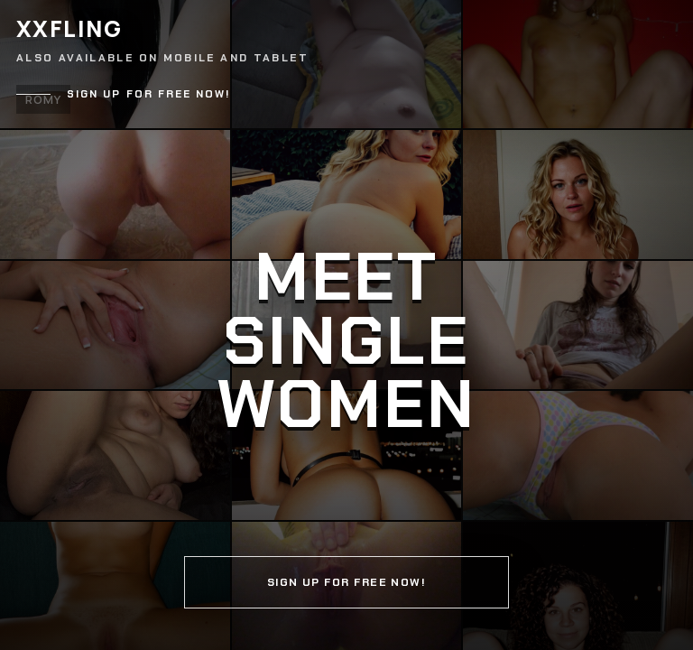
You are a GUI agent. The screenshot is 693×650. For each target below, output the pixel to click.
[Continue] (346, 325)
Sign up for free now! (149, 94)
